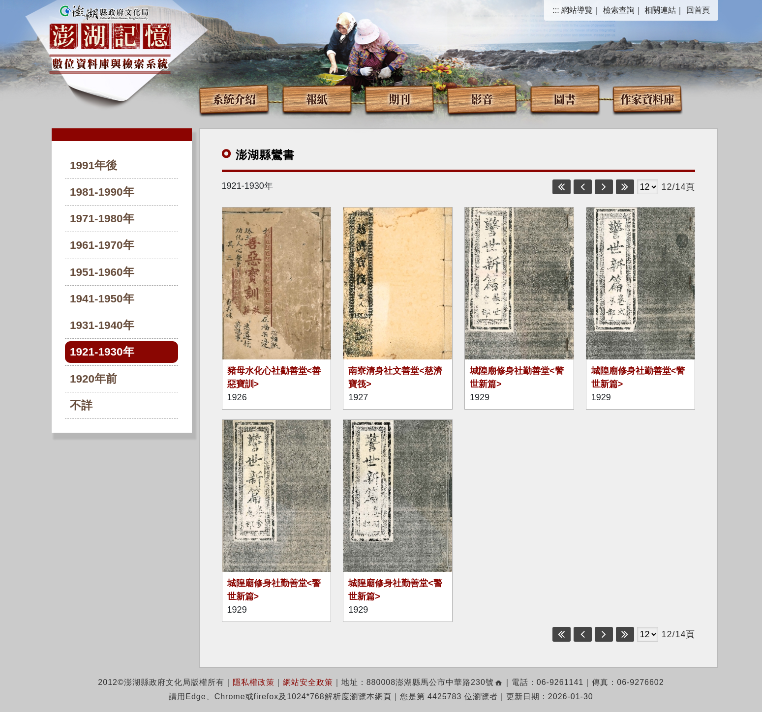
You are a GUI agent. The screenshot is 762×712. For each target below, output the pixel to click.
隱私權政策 (253, 682)
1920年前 (93, 379)
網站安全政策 (308, 682)
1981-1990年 (102, 192)
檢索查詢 (619, 10)
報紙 (317, 98)
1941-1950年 (102, 299)
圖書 (565, 98)
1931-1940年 (102, 325)
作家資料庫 (647, 98)
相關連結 (660, 10)
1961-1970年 (102, 245)
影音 (482, 98)
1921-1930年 (102, 352)
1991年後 (93, 165)
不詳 (81, 405)
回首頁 (698, 10)
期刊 (399, 98)
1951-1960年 (102, 272)
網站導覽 (577, 10)
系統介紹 (234, 98)
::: (555, 10)
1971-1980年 (102, 218)
